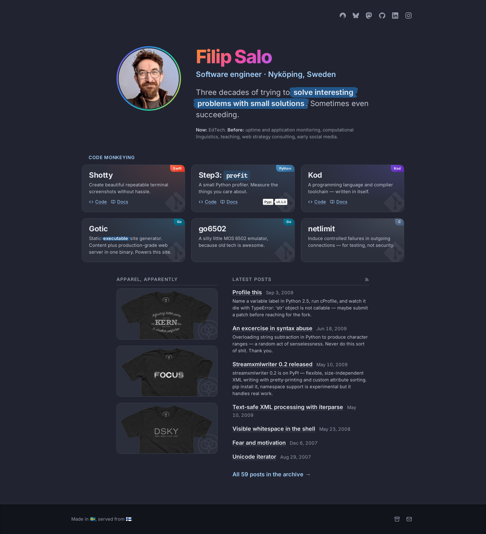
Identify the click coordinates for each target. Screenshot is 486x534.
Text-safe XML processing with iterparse (287, 406)
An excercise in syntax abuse (272, 328)
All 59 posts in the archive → (271, 474)
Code (98, 202)
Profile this (247, 292)
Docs (119, 202)
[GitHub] (382, 15)
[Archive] (397, 519)
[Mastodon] (369, 15)
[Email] (409, 519)
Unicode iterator (254, 456)
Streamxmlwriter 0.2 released (272, 364)
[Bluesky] (356, 15)
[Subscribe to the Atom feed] (367, 279)
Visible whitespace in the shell (273, 428)
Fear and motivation (259, 442)
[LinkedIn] (395, 15)
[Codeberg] (343, 15)
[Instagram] (408, 15)
